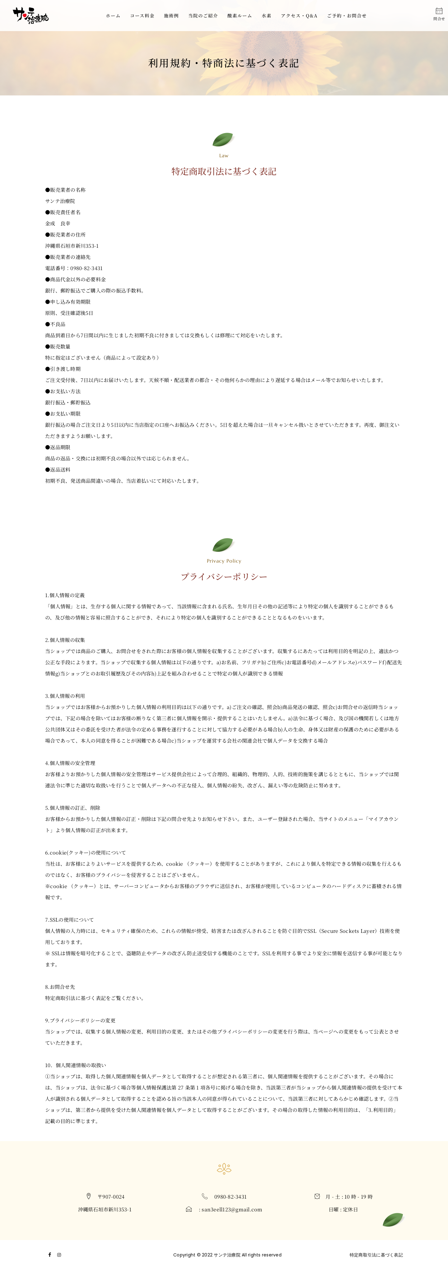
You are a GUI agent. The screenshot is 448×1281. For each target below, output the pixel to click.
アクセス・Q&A (299, 15)
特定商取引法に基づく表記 (376, 1255)
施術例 (171, 15)
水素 (267, 15)
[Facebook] (49, 1256)
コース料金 (142, 15)
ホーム (113, 15)
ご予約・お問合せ (347, 15)
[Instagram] (59, 1256)
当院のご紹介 (203, 15)
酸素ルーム (239, 15)
